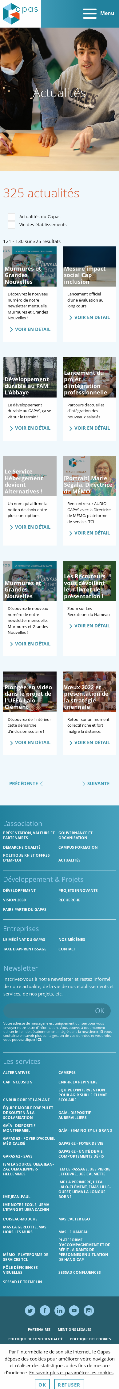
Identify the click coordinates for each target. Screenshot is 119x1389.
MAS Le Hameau (73, 1232)
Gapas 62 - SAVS (18, 1156)
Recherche (69, 900)
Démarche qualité (22, 847)
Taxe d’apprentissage (24, 949)
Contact (67, 949)
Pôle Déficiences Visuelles (20, 1270)
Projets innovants (78, 890)
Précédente (26, 783)
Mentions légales (74, 1329)
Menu (98, 14)
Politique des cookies (90, 1339)
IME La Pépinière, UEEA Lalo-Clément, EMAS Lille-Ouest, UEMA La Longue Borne (84, 1189)
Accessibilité (73, 1348)
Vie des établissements (37, 225)
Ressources (44, 1348)
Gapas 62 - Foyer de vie (80, 1143)
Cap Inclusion (18, 1082)
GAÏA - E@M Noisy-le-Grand (85, 1130)
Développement (19, 890)
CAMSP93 (67, 1072)
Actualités (69, 860)
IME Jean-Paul (16, 1196)
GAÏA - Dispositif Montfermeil (19, 1128)
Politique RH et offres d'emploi (26, 858)
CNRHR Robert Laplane (26, 1099)
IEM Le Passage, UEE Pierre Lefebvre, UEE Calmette (84, 1171)
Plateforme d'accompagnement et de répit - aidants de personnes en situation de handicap (84, 1249)
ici (38, 1039)
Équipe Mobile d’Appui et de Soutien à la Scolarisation (28, 1112)
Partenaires (39, 1329)
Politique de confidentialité (35, 1339)
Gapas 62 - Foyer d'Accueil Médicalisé (29, 1141)
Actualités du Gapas (34, 217)
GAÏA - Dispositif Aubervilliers (74, 1115)
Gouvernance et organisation (75, 835)
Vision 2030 (14, 900)
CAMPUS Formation (78, 847)
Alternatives (16, 1072)
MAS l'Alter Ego (74, 1219)
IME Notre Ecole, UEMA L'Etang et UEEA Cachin (26, 1207)
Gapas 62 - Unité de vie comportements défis (81, 1154)
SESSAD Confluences (79, 1272)
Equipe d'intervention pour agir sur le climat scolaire (82, 1094)
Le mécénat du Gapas (24, 939)
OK (100, 1010)
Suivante (95, 783)
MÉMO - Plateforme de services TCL (25, 1257)
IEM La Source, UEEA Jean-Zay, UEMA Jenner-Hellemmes (28, 1169)
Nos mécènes (71, 939)
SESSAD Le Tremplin (22, 1281)
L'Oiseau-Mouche (20, 1219)
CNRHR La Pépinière (77, 1082)
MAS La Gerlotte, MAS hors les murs (24, 1229)
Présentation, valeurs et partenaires (29, 835)
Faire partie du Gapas (24, 909)
